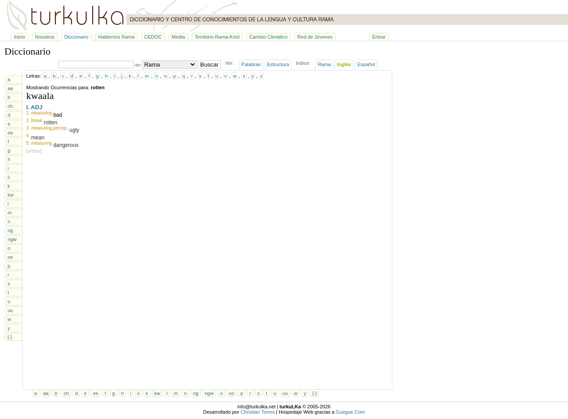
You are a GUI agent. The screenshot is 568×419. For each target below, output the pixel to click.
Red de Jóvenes (315, 37)
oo (10, 257)
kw (10, 195)
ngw (12, 239)
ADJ (36, 107)
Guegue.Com (350, 412)
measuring (41, 113)
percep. (60, 128)
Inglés (344, 64)
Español (366, 64)
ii (9, 177)
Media (178, 37)
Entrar (379, 37)
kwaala (40, 95)
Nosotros (45, 37)
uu (10, 310)
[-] (10, 337)
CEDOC (153, 37)
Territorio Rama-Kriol (217, 37)
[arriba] (33, 151)
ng (10, 230)
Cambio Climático (268, 37)
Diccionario (76, 37)
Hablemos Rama (116, 37)
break (36, 120)
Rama (324, 64)
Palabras (250, 64)
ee (10, 132)
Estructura (278, 64)
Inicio (19, 37)
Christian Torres (258, 412)
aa (10, 88)
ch (10, 106)
